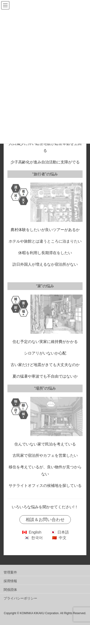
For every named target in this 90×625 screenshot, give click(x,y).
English (35, 532)
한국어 (37, 538)
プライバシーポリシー (20, 598)
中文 (62, 538)
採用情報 (10, 581)
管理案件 (10, 572)
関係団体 (10, 590)
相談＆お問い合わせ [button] (45, 519)
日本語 (63, 532)
